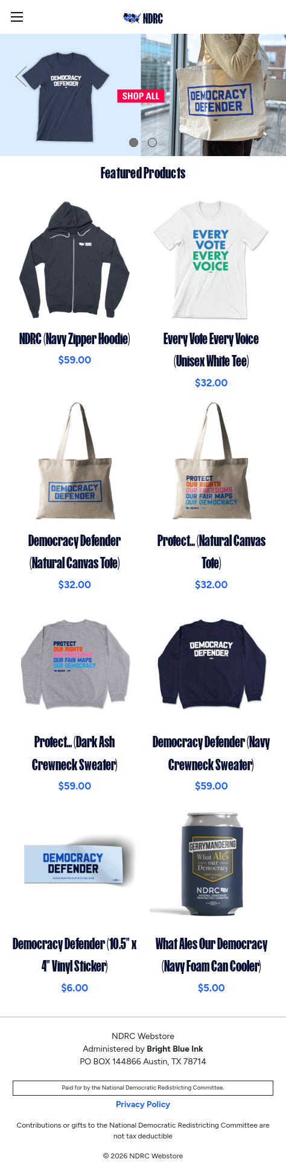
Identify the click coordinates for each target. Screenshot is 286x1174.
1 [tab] (133, 142)
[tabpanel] (143, 94)
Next (265, 76)
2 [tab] (152, 142)
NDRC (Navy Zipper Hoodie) (74, 338)
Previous (21, 76)
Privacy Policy (143, 1104)
